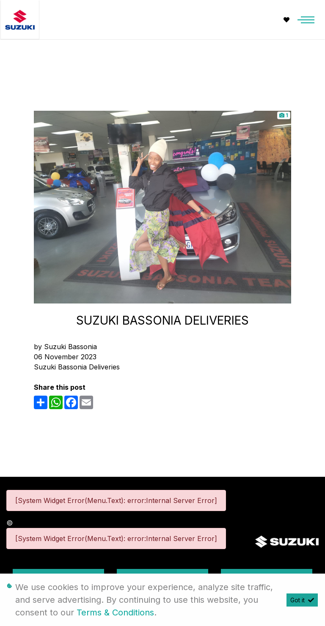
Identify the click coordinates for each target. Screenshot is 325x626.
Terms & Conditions (115, 612)
